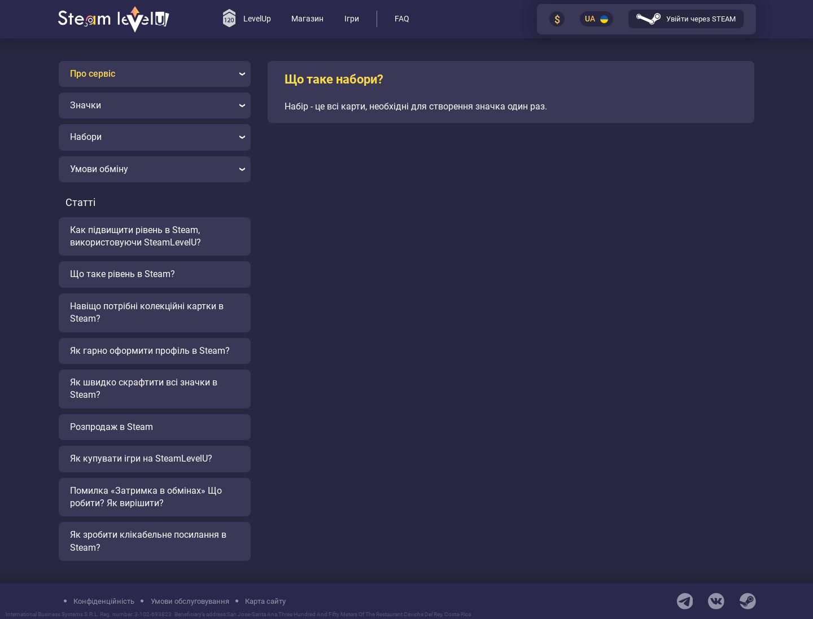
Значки (157, 105)
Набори (157, 136)
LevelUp (247, 18)
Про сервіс (157, 73)
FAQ (402, 19)
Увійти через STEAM (686, 19)
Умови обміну (157, 169)
